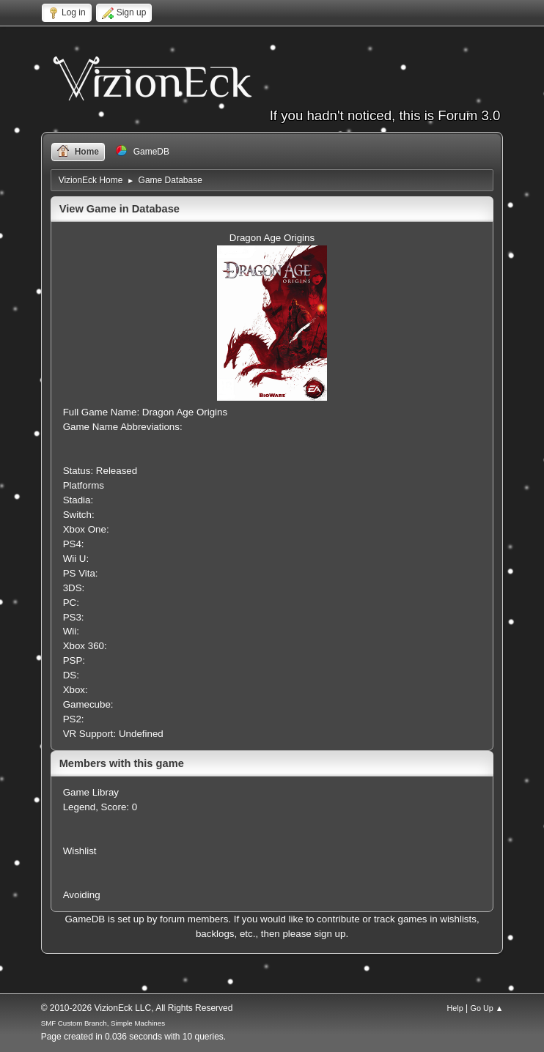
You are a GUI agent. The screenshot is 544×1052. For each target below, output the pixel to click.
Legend (79, 806)
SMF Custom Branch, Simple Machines (103, 1023)
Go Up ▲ (487, 1008)
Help (455, 1008)
